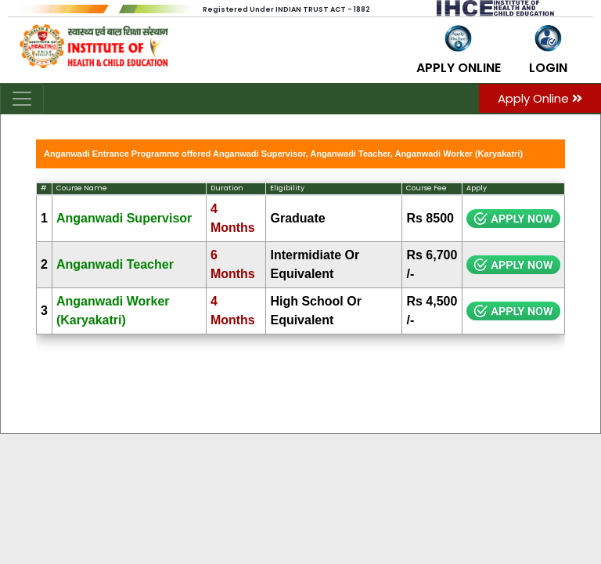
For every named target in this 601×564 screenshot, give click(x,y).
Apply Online (540, 98)
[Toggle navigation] (22, 98)
